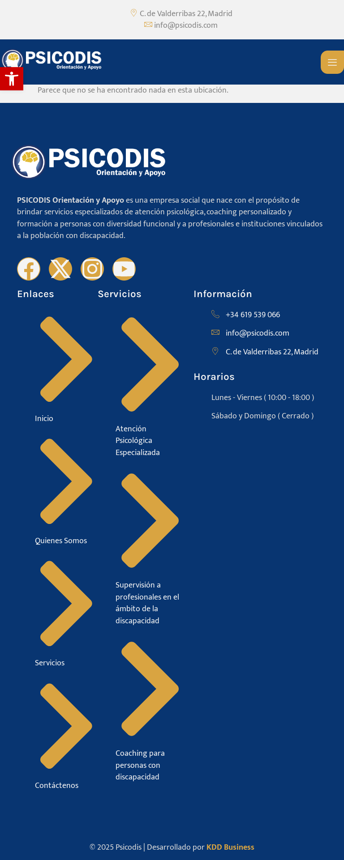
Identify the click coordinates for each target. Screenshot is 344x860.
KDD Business (230, 847)
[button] (11, 78)
